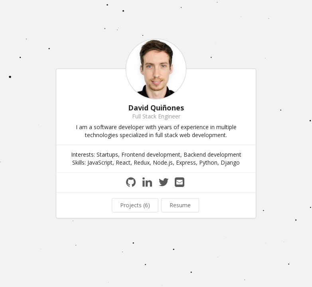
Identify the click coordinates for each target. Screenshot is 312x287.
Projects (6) (135, 205)
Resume (180, 205)
